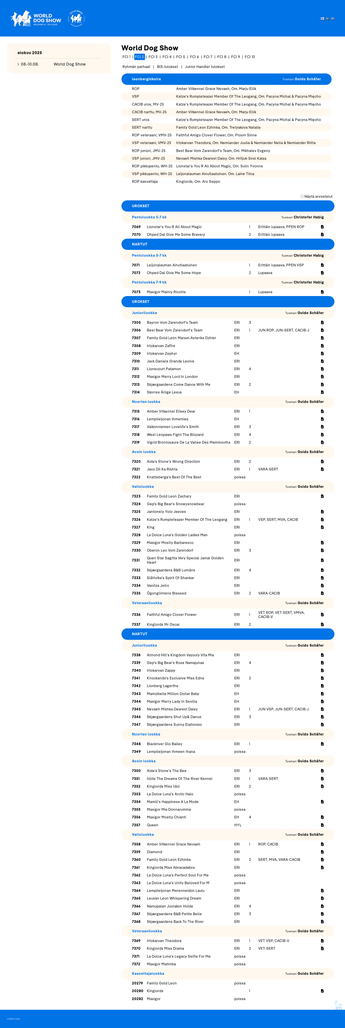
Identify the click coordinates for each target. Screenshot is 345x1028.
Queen (152, 825)
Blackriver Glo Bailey (164, 744)
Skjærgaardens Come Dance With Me (179, 384)
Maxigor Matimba (161, 964)
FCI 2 (139, 57)
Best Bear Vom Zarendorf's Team (175, 330)
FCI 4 (167, 57)
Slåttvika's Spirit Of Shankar (170, 578)
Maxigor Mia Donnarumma (169, 809)
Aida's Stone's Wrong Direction (173, 461)
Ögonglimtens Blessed (166, 593)
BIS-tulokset (167, 66)
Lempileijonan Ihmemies (168, 419)
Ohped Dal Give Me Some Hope (174, 273)
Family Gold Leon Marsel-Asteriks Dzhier (181, 338)
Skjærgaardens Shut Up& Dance (174, 717)
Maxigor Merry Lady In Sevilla (172, 701)
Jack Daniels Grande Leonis (171, 361)
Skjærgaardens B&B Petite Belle (174, 914)
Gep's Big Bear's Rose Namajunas (175, 662)
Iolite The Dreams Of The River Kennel (180, 778)
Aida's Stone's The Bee (167, 770)
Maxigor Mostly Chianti (166, 817)
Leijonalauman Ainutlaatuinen (172, 265)
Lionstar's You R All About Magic (174, 227)
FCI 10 (250, 57)
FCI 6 (194, 57)
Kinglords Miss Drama (165, 948)
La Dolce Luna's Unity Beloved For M (178, 883)
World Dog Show (70, 64)
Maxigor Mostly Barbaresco (170, 542)
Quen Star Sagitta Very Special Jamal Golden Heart (185, 560)
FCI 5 (180, 57)
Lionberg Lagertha (162, 686)
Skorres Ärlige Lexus (164, 392)
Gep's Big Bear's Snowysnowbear (175, 504)
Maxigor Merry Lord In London (172, 376)
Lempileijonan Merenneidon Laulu (176, 890)
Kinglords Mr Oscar (163, 624)
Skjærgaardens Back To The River (175, 921)
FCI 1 (126, 57)
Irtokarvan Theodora (164, 940)
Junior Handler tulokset (205, 66)
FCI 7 (208, 57)
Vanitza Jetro (158, 585)
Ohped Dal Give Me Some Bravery (176, 234)
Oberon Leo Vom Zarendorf (170, 550)
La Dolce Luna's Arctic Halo (170, 794)
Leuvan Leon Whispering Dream (174, 898)
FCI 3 (153, 57)
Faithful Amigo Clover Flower (172, 614)
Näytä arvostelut (319, 196)
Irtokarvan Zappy (161, 670)
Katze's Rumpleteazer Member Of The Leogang (187, 519)
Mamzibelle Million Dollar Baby (173, 693)
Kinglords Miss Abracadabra (171, 867)
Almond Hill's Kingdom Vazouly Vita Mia (180, 655)
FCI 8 (221, 57)
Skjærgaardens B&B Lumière (171, 570)
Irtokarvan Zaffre (161, 346)
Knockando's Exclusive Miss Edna (175, 678)
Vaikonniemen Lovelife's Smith (173, 426)
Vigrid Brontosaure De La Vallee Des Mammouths (189, 442)
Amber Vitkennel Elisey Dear (171, 411)
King (151, 527)
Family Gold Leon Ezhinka (169, 859)
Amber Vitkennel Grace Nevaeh (173, 844)
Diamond (154, 852)
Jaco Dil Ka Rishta (162, 469)
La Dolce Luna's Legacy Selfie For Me (179, 956)
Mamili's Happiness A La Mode (173, 801)
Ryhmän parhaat (136, 66)
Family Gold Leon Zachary (169, 496)
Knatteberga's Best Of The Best (174, 477)
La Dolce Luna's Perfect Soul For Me (178, 875)
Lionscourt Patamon (164, 369)
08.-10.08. (30, 64)
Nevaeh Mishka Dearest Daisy (172, 709)
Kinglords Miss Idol (163, 786)
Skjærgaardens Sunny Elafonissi (174, 724)
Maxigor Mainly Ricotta (166, 292)
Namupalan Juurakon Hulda (170, 906)
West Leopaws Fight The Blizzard (175, 434)
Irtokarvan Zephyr (162, 353)
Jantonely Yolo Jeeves (166, 511)
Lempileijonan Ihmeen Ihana (171, 751)
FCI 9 (235, 57)
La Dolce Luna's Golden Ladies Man (177, 535)
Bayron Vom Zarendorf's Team (172, 322)
